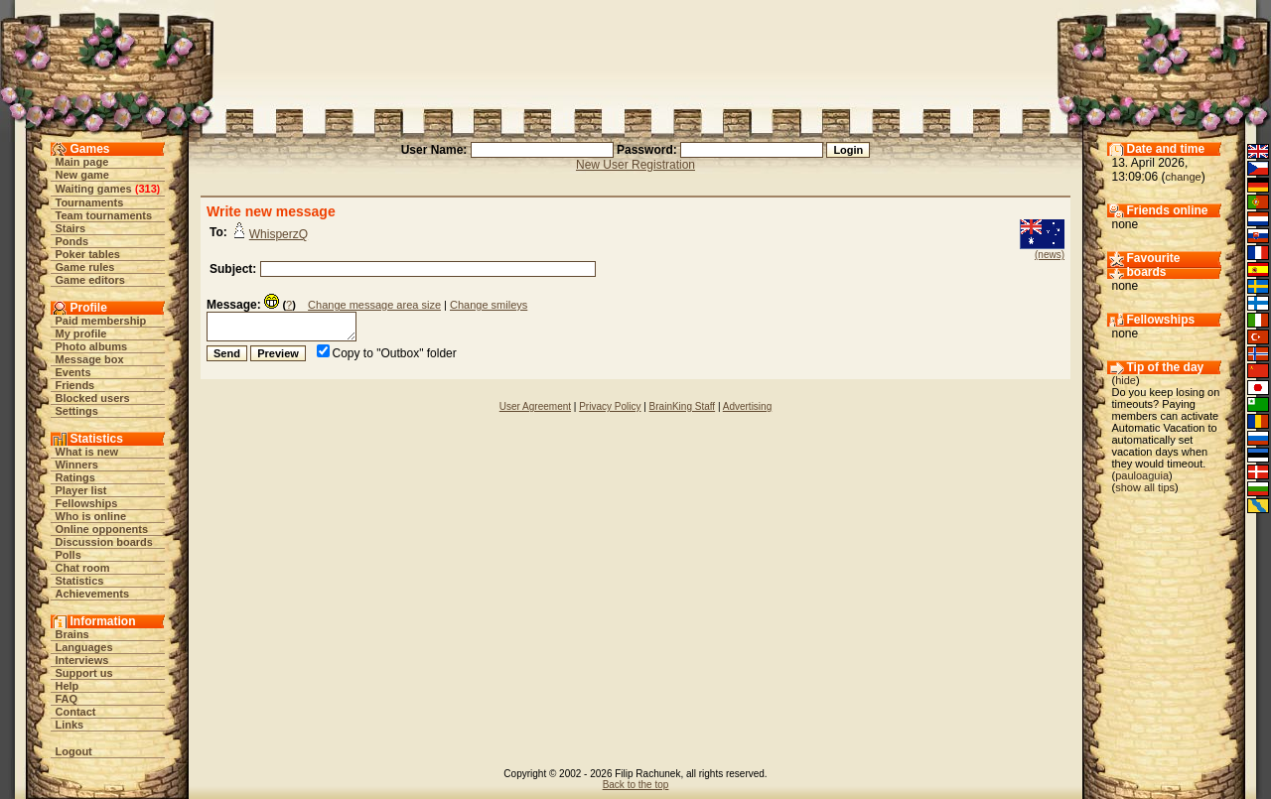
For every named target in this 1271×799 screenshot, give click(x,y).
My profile (81, 333)
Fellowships (87, 503)
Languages (84, 647)
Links (70, 725)
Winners (77, 464)
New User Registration (635, 165)
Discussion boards (104, 542)
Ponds (72, 241)
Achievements (93, 593)
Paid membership (101, 321)
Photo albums (92, 346)
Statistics (80, 581)
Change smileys (488, 305)
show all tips (1145, 487)
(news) (1049, 254)
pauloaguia (1142, 475)
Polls (68, 555)
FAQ (67, 699)
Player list (81, 490)
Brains (72, 634)
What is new (87, 452)
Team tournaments (104, 215)
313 (147, 189)
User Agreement (535, 406)
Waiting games (94, 189)
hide (1125, 380)
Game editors (90, 280)
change (1183, 177)
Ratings (75, 477)
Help (67, 686)
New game (82, 175)
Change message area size (374, 305)
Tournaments (90, 202)
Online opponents (102, 529)
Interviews (82, 660)
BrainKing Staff (682, 406)
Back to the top (636, 784)
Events (73, 372)
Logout (74, 751)
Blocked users (93, 398)
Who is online (91, 516)
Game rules (85, 267)
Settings (77, 411)
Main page (82, 162)
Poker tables (88, 254)
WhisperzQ (278, 234)
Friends (75, 385)
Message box (90, 359)
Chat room (83, 568)
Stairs (71, 228)
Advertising (747, 406)
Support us (84, 673)
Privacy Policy (609, 406)
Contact (76, 712)
